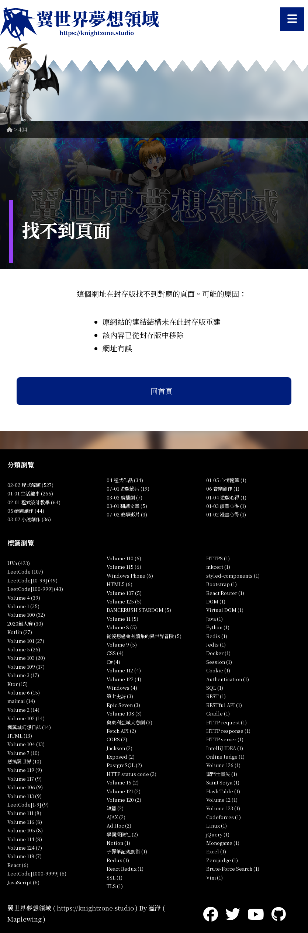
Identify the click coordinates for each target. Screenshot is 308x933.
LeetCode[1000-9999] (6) (36, 873)
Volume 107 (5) (124, 592)
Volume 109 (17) (26, 666)
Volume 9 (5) (122, 644)
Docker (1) (218, 653)
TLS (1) (115, 886)
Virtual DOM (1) (224, 609)
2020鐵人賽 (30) (25, 623)
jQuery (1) (217, 834)
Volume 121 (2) (124, 791)
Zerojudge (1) (222, 860)
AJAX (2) (116, 817)
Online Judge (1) (225, 756)
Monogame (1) (222, 842)
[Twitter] (232, 913)
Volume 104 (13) (26, 744)
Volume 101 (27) (25, 640)
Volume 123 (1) (223, 808)
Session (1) (219, 661)
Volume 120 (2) (124, 799)
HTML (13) (19, 735)
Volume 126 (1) (223, 765)
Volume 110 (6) (124, 558)
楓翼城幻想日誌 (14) (29, 727)
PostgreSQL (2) (124, 765)
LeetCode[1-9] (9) (28, 804)
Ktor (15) (17, 683)
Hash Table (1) (223, 791)
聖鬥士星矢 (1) (221, 773)
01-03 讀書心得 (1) (226, 505)
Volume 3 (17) (23, 675)
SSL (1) (114, 877)
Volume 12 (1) (222, 799)
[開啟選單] (292, 19)
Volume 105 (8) (25, 830)
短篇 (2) (115, 808)
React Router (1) (225, 592)
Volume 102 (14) (26, 718)
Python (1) (217, 627)
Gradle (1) (218, 713)
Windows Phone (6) (130, 575)
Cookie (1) (218, 670)
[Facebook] (210, 913)
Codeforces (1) (223, 817)
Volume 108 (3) (124, 713)
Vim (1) (214, 877)
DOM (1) (215, 601)
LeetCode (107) (25, 571)
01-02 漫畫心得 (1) (226, 514)
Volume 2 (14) (23, 709)
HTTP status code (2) (131, 773)
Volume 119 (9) (24, 769)
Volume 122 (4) (124, 679)
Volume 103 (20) (26, 657)
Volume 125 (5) (124, 601)
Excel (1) (216, 851)
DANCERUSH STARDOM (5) (139, 609)
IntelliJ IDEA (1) (224, 748)
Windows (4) (122, 687)
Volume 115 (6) (124, 566)
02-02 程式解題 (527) (30, 484)
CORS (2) (117, 739)
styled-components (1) (233, 575)
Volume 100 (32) (26, 614)
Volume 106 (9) (25, 787)
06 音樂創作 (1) (222, 488)
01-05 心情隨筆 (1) (226, 480)
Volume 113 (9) (24, 796)
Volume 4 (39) (23, 597)
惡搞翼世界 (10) (24, 761)
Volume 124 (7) (24, 847)
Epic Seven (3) (123, 705)
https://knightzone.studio (95, 907)
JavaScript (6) (23, 882)
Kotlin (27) (19, 632)
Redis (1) (216, 636)
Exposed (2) (121, 756)
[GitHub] (278, 913)
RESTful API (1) (224, 705)
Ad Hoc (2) (119, 825)
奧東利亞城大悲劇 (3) (129, 722)
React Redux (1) (125, 868)
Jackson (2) (119, 748)
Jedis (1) (216, 644)
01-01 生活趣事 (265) (30, 493)
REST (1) (216, 696)
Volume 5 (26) (23, 649)
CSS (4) (115, 653)
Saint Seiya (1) (222, 782)
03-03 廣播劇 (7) (124, 497)
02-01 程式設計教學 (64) (33, 502)
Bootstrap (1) (221, 584)
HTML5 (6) (119, 584)
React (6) (17, 864)
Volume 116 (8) (24, 821)
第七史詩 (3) (120, 696)
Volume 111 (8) (24, 813)
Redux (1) (118, 860)
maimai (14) (21, 700)
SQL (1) (214, 687)
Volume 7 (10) (23, 752)
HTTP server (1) (224, 739)
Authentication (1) (227, 679)
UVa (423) (18, 563)
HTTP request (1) (226, 722)
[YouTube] (256, 913)
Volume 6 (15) (23, 692)
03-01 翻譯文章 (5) (127, 505)
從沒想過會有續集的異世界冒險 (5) (144, 636)
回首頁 (161, 391)
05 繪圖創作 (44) (25, 510)
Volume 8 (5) (122, 627)
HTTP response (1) (228, 730)
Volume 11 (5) (122, 618)
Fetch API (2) (121, 730)
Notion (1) (118, 842)
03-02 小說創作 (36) (29, 519)
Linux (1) (216, 825)
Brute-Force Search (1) (232, 868)
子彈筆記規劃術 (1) (127, 851)
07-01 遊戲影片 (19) (128, 488)
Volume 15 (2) (123, 782)
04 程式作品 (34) (125, 480)
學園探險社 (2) (122, 834)
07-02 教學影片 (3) (127, 514)
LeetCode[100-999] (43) (35, 588)
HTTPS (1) (218, 558)
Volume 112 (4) (124, 670)
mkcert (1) (218, 566)
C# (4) (113, 661)
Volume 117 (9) (24, 778)
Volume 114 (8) (24, 839)
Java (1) (214, 618)
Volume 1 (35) (23, 606)
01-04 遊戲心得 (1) (226, 497)
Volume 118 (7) (24, 856)
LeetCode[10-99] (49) (32, 580)
